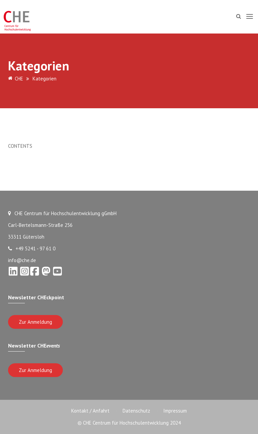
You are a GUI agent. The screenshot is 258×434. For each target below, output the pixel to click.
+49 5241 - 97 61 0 (31, 248)
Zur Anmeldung (35, 322)
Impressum (175, 411)
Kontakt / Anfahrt (90, 411)
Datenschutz (136, 411)
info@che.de (22, 260)
